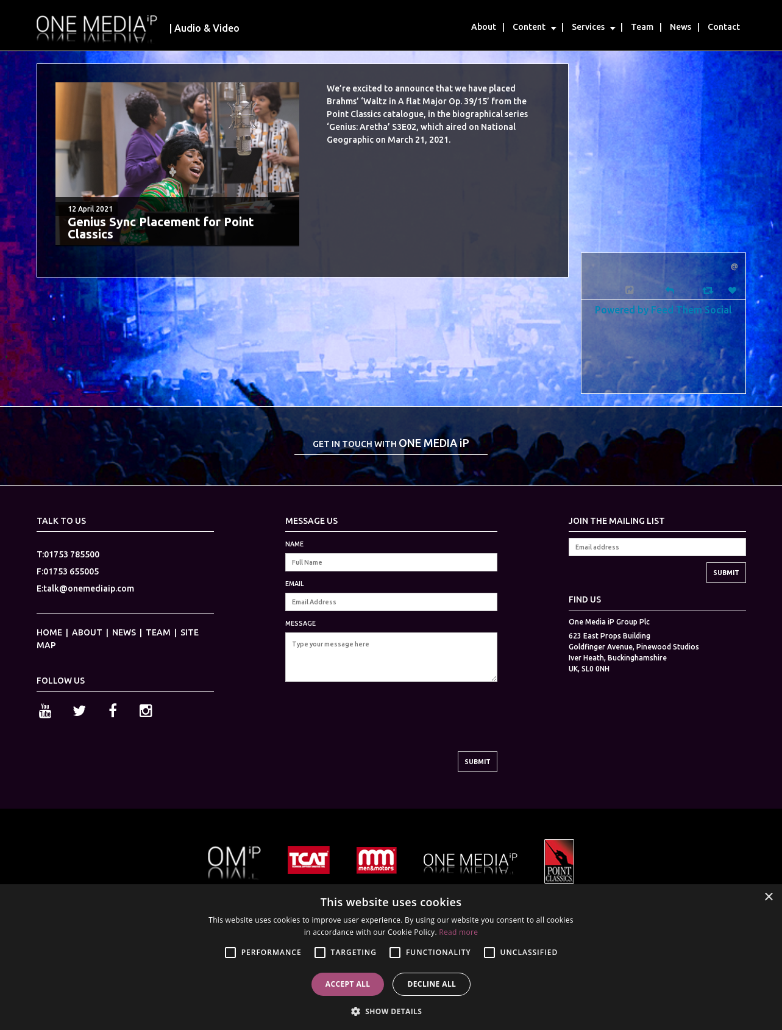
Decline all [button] (431, 984)
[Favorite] (733, 291)
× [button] (768, 897)
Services (588, 27)
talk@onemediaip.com (88, 588)
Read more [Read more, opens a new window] (458, 932)
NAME (294, 544)
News (680, 27)
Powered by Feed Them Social (663, 309)
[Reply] (670, 289)
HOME (49, 632)
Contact (724, 27)
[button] (391, 1010)
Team (642, 27)
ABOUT (87, 632)
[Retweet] (709, 290)
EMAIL (294, 583)
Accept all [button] (348, 984)
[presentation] (378, 727)
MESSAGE (300, 623)
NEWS (124, 632)
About (483, 27)
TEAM (158, 632)
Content (529, 27)
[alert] (391, 957)
